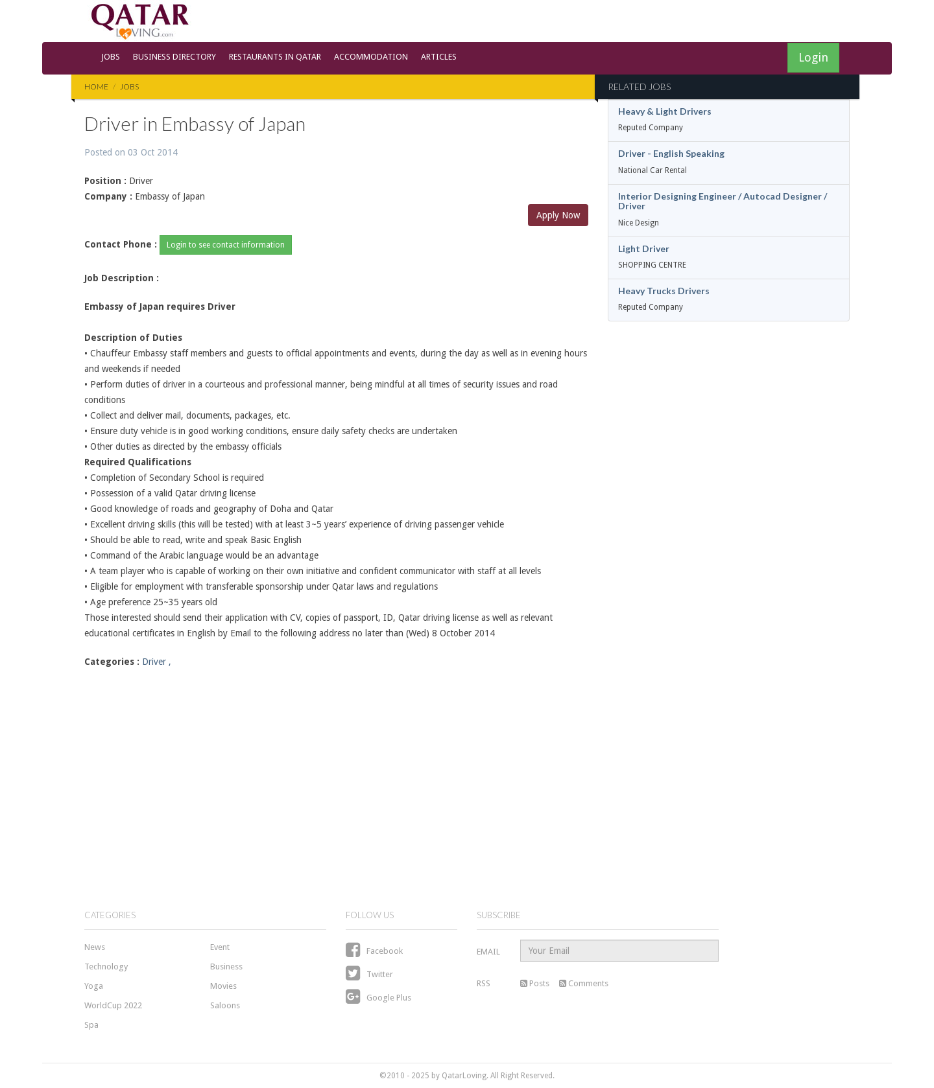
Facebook (374, 951)
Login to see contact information (226, 244)
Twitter (369, 974)
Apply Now (558, 215)
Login (813, 57)
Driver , (156, 661)
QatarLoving (464, 1075)
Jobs (110, 57)
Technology (106, 966)
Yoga (93, 986)
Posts (534, 983)
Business (226, 966)
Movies (223, 986)
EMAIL (488, 951)
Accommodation (371, 57)
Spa (91, 1025)
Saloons (225, 1005)
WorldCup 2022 (113, 1005)
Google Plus (378, 997)
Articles (439, 57)
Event (220, 947)
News (94, 947)
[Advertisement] (336, 779)
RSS (483, 983)
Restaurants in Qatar (275, 57)
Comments (583, 983)
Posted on (131, 152)
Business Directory (174, 57)
